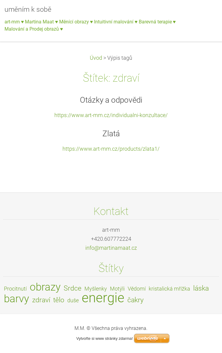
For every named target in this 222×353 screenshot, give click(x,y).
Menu (205, 14)
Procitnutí (15, 289)
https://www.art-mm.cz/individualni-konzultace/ (111, 115)
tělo (58, 300)
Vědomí (137, 289)
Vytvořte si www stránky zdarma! (104, 338)
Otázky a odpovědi (111, 99)
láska (201, 288)
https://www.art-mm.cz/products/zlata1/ (111, 149)
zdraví (41, 300)
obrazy (45, 287)
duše (73, 300)
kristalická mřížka (169, 289)
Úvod (96, 58)
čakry (135, 300)
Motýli (117, 289)
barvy (16, 298)
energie (103, 298)
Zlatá (111, 133)
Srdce (72, 288)
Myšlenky (95, 289)
